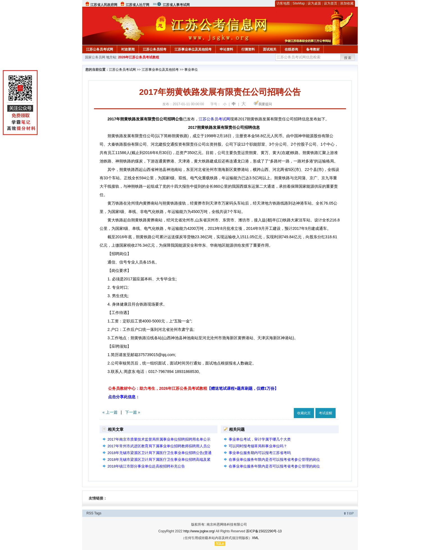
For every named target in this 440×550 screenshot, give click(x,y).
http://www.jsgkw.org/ (199, 531)
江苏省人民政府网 (103, 5)
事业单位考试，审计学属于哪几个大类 (260, 439)
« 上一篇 (110, 412)
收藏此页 (304, 413)
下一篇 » (132, 412)
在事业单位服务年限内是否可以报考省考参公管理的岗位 (274, 459)
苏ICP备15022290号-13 (264, 531)
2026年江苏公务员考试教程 (138, 57)
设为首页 (330, 3)
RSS (89, 513)
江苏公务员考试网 (99, 49)
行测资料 (248, 49)
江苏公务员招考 (154, 49)
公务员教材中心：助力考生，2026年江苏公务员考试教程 (193, 388)
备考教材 (313, 49)
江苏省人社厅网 (137, 5)
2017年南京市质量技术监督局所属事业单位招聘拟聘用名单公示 (158, 439)
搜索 (348, 58)
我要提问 (265, 104)
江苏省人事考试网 (176, 5)
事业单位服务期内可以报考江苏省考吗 (260, 453)
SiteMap (299, 3)
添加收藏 (347, 3)
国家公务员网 (95, 57)
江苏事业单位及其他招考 (193, 49)
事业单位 (191, 70)
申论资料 (226, 49)
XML (255, 538)
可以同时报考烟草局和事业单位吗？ (258, 446)
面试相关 (269, 49)
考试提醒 (325, 413)
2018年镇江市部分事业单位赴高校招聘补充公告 (146, 466)
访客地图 (283, 3)
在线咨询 (291, 49)
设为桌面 (314, 3)
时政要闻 (128, 49)
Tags (97, 513)
